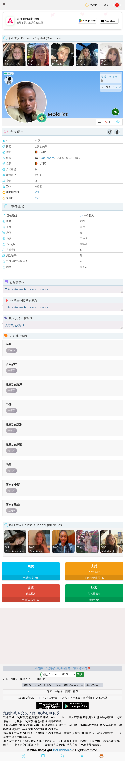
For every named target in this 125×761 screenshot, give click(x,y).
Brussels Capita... (67, 158)
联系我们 (88, 697)
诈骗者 (58, 691)
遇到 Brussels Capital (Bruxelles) (42, 685)
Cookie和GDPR (28, 697)
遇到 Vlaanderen (73, 685)
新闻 (49, 691)
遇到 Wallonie (93, 685)
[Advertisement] (62, 21)
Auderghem (46, 157)
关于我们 (54, 697)
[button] (4, 4)
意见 (75, 691)
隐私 (64, 697)
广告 (43, 697)
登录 (106, 5)
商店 (68, 691)
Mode (91, 5)
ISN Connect (62, 750)
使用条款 (75, 697)
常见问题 (101, 697)
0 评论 (117, 87)
